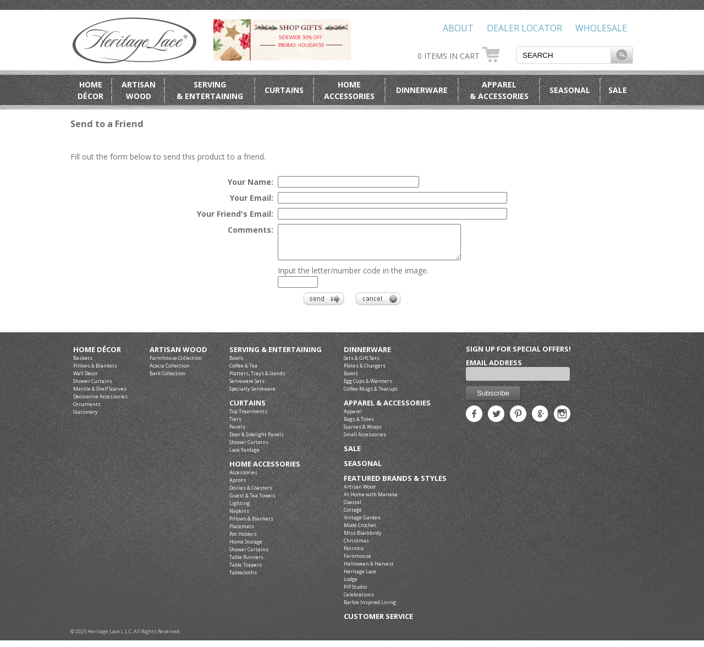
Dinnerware (422, 90)
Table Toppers (245, 571)
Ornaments (87, 410)
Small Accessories (365, 441)
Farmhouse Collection (176, 364)
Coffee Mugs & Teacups (371, 395)
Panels (237, 433)
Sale (617, 90)
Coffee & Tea (243, 372)
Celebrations (359, 601)
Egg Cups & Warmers (368, 387)
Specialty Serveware (252, 395)
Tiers (235, 425)
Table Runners (246, 563)
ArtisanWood (139, 90)
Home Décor (97, 356)
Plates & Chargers (365, 372)
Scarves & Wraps (363, 433)
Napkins (239, 517)
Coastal (352, 508)
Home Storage (245, 548)
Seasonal (569, 90)
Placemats (241, 532)
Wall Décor (85, 379)
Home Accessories (264, 470)
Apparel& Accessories (499, 90)
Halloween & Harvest (369, 570)
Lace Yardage (244, 456)
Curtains (284, 90)
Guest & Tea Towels (252, 502)
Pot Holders (243, 540)
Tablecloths (243, 579)
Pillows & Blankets (95, 372)
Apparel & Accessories (387, 409)
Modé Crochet (360, 531)
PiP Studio (355, 593)
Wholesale (601, 28)
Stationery (85, 418)
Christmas (356, 547)
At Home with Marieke (371, 501)
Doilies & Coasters (250, 494)
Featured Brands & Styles (395, 485)
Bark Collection (167, 379)
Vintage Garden (362, 524)
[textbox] (563, 55)
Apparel (353, 417)
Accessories (243, 478)
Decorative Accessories (100, 403)
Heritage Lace (360, 578)
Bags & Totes (359, 425)
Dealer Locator (524, 28)
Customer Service (378, 623)
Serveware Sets (247, 387)
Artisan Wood (178, 356)
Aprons (237, 486)
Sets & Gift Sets (362, 364)
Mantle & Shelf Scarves (100, 395)
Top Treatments (248, 417)
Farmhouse (357, 562)
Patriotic (354, 554)
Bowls (236, 364)
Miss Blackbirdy (363, 539)
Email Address (494, 369)
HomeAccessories (349, 90)
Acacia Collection (169, 372)
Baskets (82, 364)
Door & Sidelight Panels (256, 441)
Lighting (239, 509)
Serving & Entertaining (275, 356)
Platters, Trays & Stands (257, 379)
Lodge (351, 585)
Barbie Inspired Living (370, 608)
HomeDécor (90, 90)
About (458, 28)
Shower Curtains (92, 387)
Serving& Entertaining (210, 90)
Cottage (353, 516)
